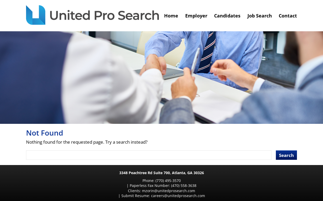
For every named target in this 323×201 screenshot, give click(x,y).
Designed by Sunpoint (186, 193)
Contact (288, 16)
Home (171, 16)
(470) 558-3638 (203, 180)
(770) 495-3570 (133, 180)
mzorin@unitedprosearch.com (125, 185)
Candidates (227, 16)
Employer (196, 16)
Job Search (259, 16)
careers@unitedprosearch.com (212, 185)
